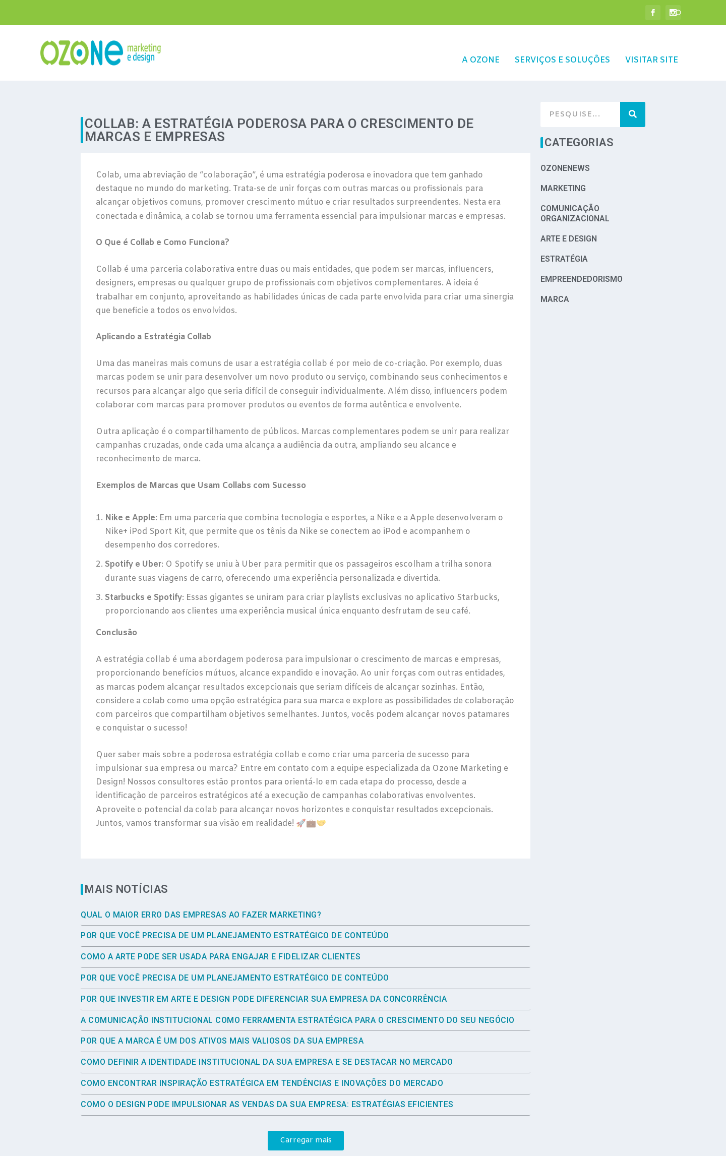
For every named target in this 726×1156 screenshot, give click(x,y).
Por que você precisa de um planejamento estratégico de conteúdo (235, 904)
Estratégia (564, 227)
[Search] (632, 83)
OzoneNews (565, 137)
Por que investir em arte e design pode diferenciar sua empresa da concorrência (264, 967)
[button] (306, 1109)
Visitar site (651, 45)
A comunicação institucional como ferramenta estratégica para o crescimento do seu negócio (298, 989)
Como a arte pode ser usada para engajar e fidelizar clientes (220, 925)
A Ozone (481, 45)
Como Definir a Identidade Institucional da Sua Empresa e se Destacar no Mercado (267, 1031)
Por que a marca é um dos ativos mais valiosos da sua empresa (222, 1009)
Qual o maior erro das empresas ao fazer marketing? (201, 883)
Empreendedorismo (581, 248)
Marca (554, 268)
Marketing (563, 157)
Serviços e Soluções (562, 45)
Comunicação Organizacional (575, 182)
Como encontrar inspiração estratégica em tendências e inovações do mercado (262, 1052)
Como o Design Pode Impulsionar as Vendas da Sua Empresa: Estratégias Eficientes (267, 1073)
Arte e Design (568, 207)
